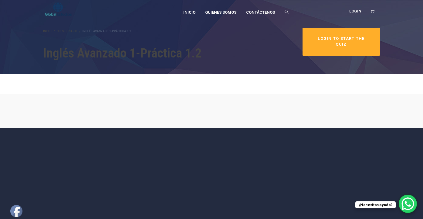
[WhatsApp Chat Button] (408, 204)
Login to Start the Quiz (341, 41)
